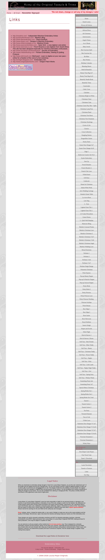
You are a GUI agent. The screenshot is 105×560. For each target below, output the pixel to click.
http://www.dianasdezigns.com (24, 39)
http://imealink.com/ (20, 36)
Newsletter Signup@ (31, 13)
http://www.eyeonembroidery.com (25, 45)
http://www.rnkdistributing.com (24, 52)
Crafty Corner (39, 549)
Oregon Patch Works (63, 549)
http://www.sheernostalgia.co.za (24, 43)
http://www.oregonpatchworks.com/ (25, 61)
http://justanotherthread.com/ (23, 38)
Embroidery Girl (59, 548)
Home (9, 13)
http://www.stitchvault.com (22, 56)
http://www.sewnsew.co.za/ (22, 47)
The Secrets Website (47, 548)
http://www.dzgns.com (21, 41)
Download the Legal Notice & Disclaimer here (52, 536)
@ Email (17, 13)
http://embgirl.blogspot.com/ (23, 60)
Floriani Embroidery (50, 549)
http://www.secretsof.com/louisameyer (26, 50)
